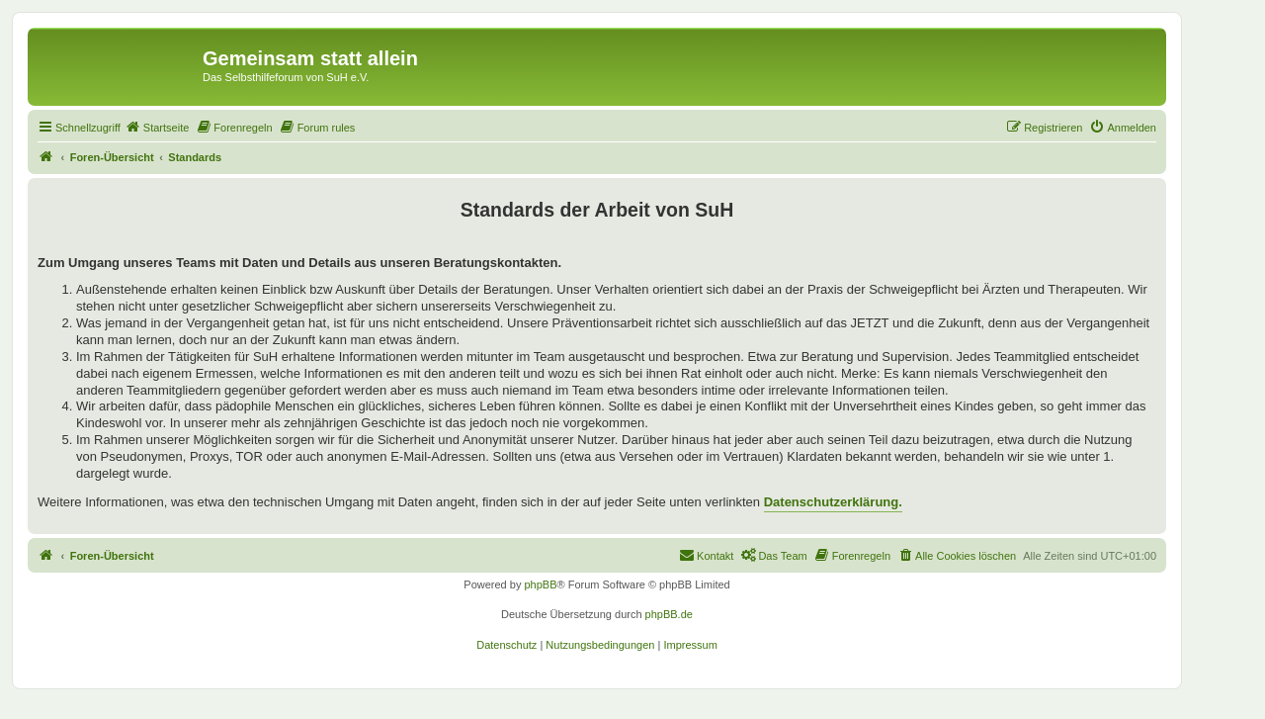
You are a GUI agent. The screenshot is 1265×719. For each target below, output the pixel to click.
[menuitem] (157, 127)
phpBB (540, 584)
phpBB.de (669, 614)
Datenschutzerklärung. (833, 501)
